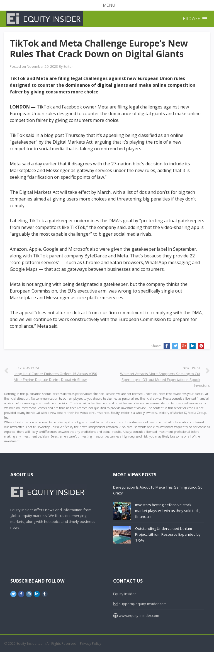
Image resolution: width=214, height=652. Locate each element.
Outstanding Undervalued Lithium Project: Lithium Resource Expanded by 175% (168, 534)
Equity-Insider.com (31, 643)
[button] (107, 5)
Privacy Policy (90, 643)
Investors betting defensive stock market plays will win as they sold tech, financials (167, 510)
